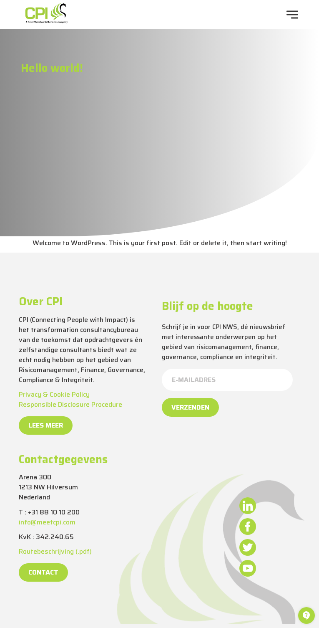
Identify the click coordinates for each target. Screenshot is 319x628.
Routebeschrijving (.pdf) (55, 551)
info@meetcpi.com (47, 522)
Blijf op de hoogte (207, 306)
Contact (43, 572)
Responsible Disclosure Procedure (70, 404)
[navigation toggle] (292, 14)
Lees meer (45, 425)
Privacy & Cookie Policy (54, 394)
